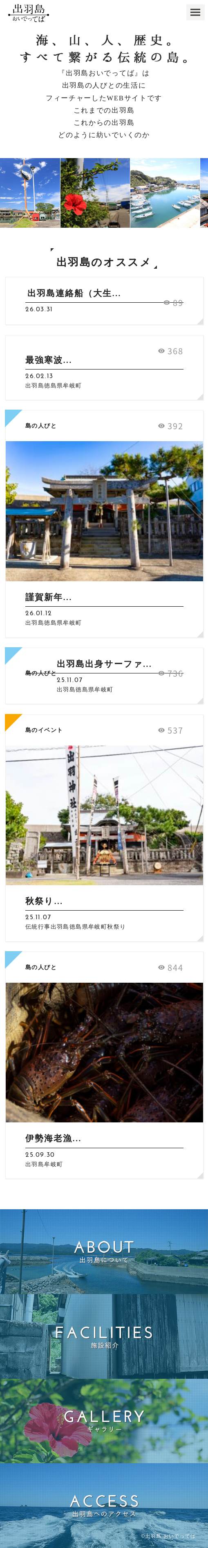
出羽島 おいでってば (170, 1536)
